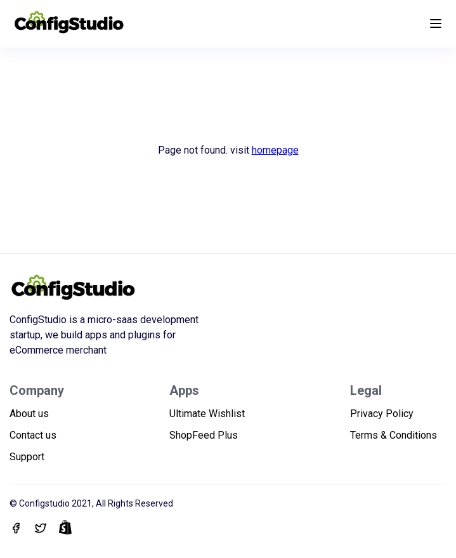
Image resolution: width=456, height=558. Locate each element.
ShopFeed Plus (203, 435)
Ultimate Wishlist (207, 414)
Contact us (33, 435)
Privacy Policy (382, 414)
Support (27, 457)
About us (29, 414)
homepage (275, 150)
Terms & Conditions (393, 435)
